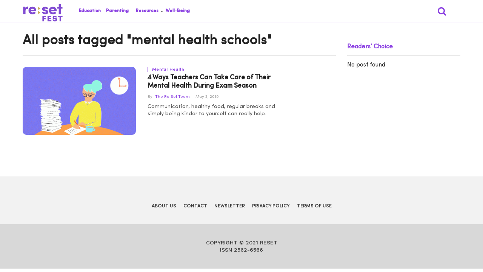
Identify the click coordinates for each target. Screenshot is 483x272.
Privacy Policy (271, 206)
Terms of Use (314, 206)
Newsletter (229, 206)
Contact (195, 206)
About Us (164, 206)
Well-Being (178, 11)
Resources (147, 11)
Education (90, 11)
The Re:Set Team (172, 97)
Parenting (117, 11)
